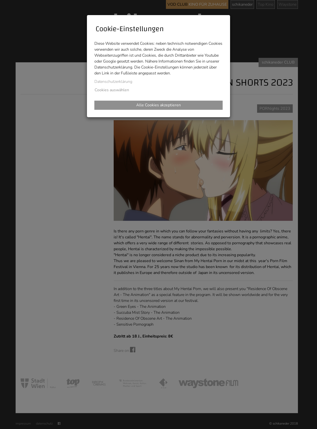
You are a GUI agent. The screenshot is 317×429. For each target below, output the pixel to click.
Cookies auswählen (112, 90)
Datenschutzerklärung (113, 81)
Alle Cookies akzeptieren (158, 105)
